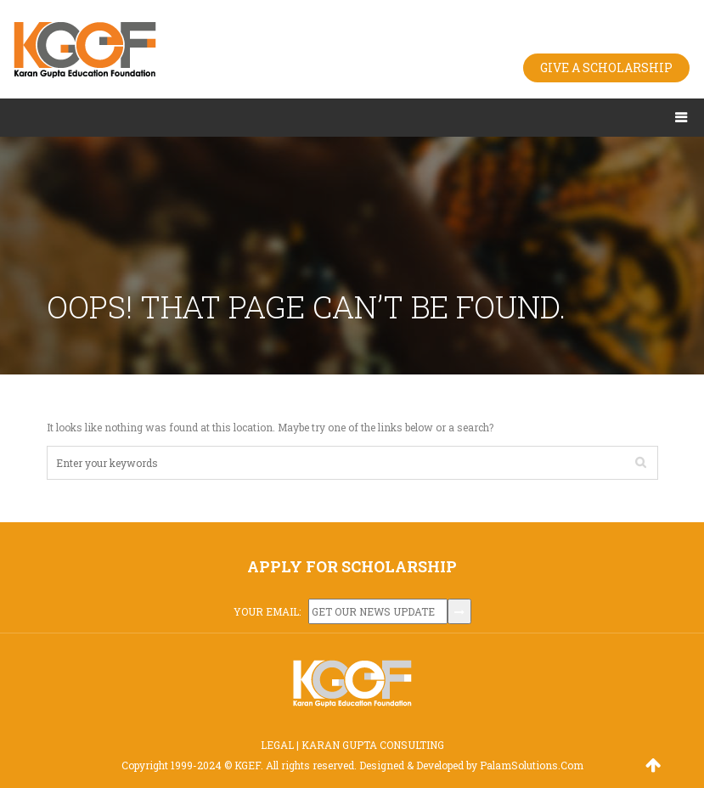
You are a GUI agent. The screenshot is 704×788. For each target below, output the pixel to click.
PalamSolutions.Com (531, 765)
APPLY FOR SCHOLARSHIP (352, 566)
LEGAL (277, 744)
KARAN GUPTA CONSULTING (372, 744)
